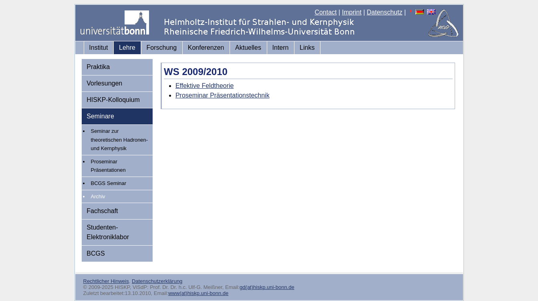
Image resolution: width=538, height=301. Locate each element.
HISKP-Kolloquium (113, 99)
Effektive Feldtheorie (204, 85)
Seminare (100, 116)
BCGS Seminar (109, 183)
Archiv (98, 196)
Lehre (127, 47)
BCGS (96, 253)
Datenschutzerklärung (157, 281)
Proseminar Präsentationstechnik (222, 95)
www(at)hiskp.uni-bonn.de (198, 293)
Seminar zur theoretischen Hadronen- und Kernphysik (119, 139)
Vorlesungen (104, 83)
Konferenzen (206, 47)
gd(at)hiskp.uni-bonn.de (267, 287)
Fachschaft (102, 210)
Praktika (98, 66)
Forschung (162, 47)
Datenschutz (385, 12)
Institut (98, 47)
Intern (280, 47)
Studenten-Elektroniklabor (108, 232)
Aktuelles (248, 47)
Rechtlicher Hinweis (106, 281)
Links (307, 47)
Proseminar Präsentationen (108, 166)
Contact (325, 12)
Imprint (352, 12)
